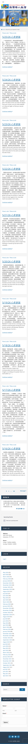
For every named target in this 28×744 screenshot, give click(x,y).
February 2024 (7, 629)
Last (16, 710)
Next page (23, 491)
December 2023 (7, 633)
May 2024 (5, 623)
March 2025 (6, 602)
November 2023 (7, 635)
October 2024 (6, 612)
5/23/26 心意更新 (11, 124)
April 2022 (5, 650)
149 (14, 491)
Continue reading (7, 67)
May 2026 (5, 572)
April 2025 (5, 600)
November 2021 (7, 661)
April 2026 (5, 574)
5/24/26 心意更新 (11, 79)
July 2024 (5, 619)
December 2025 (7, 583)
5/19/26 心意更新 (11, 302)
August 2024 (6, 617)
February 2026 (7, 579)
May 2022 (5, 648)
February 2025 (7, 604)
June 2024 (5, 621)
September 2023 (7, 640)
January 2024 (6, 631)
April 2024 (5, 625)
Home (3, 29)
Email (5, 713)
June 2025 (5, 595)
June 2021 (5, 671)
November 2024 (7, 610)
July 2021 (5, 669)
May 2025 (5, 598)
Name (5, 706)
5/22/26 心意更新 (11, 168)
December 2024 (7, 608)
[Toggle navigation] (3, 2)
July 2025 (5, 593)
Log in (4, 559)
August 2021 (6, 667)
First (4, 710)
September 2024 (7, 614)
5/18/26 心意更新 (11, 345)
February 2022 (7, 654)
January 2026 (6, 581)
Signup (6, 722)
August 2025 (6, 591)
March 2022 (6, 652)
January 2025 (6, 606)
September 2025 (7, 589)
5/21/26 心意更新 (11, 215)
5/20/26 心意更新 (11, 261)
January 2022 (6, 657)
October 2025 (6, 587)
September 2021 (7, 665)
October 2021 (6, 663)
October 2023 (6, 638)
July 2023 (5, 644)
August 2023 (6, 642)
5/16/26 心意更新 (11, 448)
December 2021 (7, 659)
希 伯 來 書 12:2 (20, 508)
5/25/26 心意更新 (11, 36)
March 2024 (6, 627)
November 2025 (7, 585)
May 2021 (5, 673)
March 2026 (6, 576)
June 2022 (5, 646)
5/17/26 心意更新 (11, 389)
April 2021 (5, 676)
